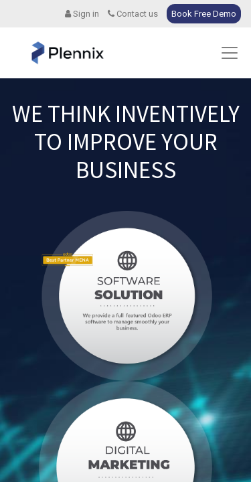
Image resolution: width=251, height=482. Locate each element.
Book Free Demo (203, 14)
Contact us (133, 14)
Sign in (82, 14)
